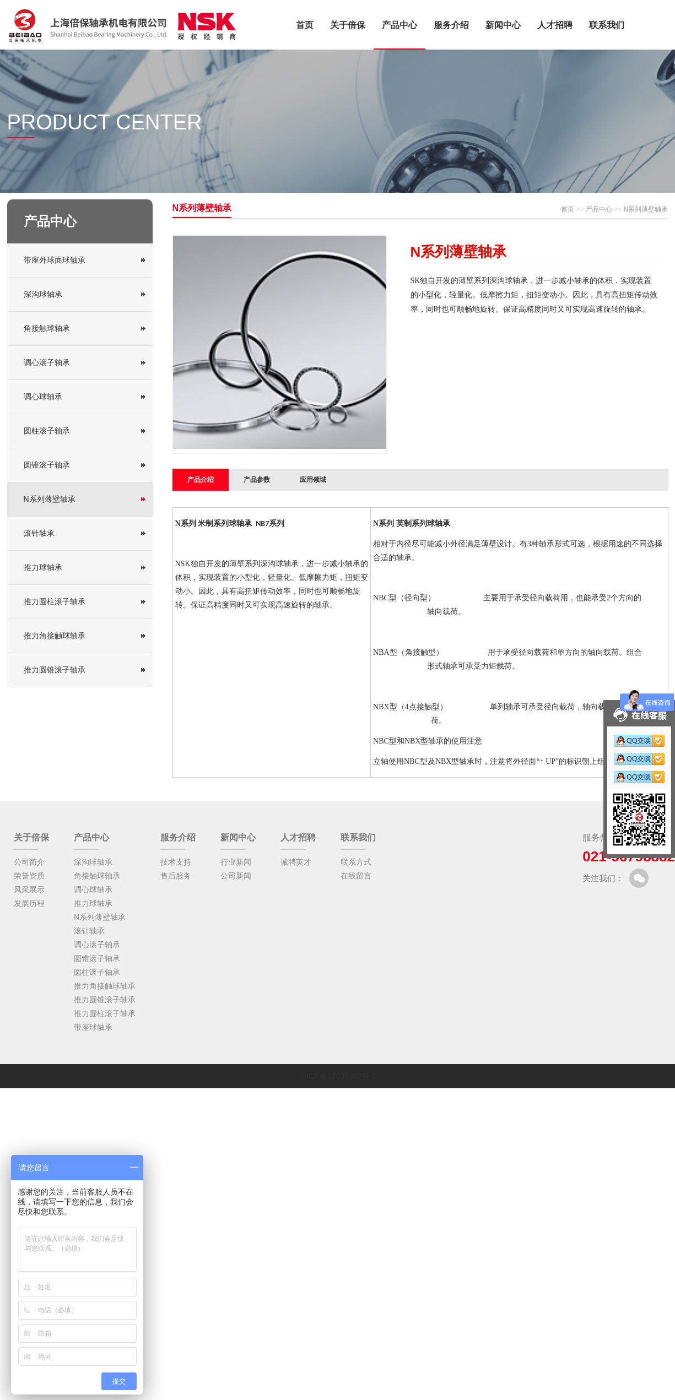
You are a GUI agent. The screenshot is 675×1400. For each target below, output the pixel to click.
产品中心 (399, 25)
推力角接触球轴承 (54, 635)
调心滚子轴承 (47, 362)
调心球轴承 (43, 396)
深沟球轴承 (43, 294)
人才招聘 (555, 25)
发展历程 (29, 903)
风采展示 (29, 889)
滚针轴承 (39, 533)
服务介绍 (451, 25)
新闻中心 (503, 25)
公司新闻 (235, 875)
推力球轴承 (43, 567)
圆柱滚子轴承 (47, 430)
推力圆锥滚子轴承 (54, 669)
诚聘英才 (295, 862)
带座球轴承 (93, 1027)
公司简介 (29, 862)
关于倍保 (347, 25)
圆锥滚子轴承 (47, 464)
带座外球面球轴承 (54, 260)
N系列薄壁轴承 (49, 499)
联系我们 (606, 25)
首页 (305, 25)
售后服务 (175, 875)
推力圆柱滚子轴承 (54, 601)
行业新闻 (235, 862)
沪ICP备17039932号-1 (337, 1076)
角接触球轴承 (47, 328)
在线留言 (356, 875)
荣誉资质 (29, 875)
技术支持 (175, 862)
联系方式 (356, 862)
